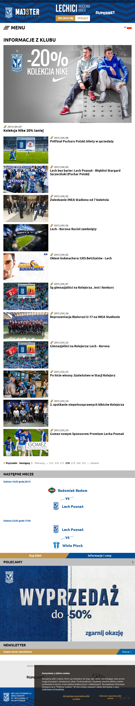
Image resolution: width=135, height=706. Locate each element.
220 (78, 463)
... (47, 463)
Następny (24, 463)
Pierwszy (40, 463)
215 (51, 463)
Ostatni (94, 463)
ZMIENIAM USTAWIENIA (53, 689)
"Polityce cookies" (64, 687)
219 (73, 463)
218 (68, 463)
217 (62, 463)
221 (84, 463)
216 (57, 463)
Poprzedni (11, 463)
